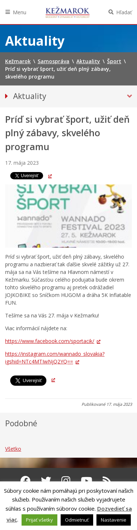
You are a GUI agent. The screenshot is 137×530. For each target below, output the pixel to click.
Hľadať (124, 12)
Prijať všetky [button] (39, 519)
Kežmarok (68, 12)
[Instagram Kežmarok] (66, 481)
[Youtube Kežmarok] (86, 481)
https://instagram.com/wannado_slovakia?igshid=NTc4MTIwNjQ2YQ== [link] (54, 357)
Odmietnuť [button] (77, 519)
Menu (19, 12)
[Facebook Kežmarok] (25, 481)
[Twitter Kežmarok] (46, 481)
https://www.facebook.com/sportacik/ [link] (49, 341)
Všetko (13, 448)
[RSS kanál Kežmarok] (107, 481)
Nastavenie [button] (113, 519)
